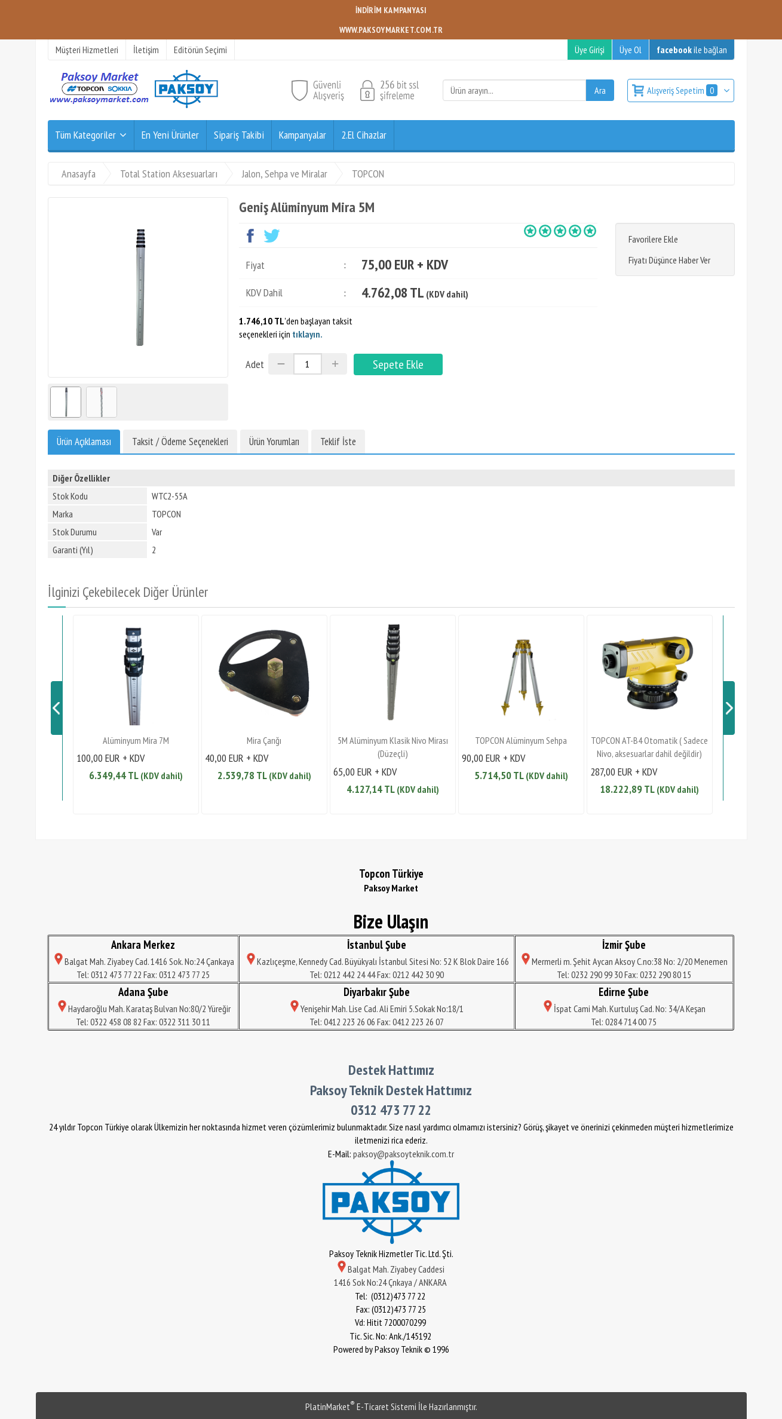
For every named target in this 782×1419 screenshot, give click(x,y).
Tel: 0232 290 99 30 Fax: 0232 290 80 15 (624, 974)
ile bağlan (692, 50)
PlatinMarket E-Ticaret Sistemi (360, 1406)
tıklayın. (307, 334)
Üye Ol (631, 50)
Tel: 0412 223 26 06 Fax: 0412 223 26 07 (376, 1022)
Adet (255, 364)
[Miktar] (307, 364)
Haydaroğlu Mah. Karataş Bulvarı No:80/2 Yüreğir (143, 1009)
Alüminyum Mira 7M (136, 740)
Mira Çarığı (264, 740)
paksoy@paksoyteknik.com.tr (403, 1154)
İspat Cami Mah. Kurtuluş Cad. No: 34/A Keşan (624, 1009)
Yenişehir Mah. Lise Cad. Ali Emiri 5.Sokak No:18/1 (377, 1009)
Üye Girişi (590, 50)
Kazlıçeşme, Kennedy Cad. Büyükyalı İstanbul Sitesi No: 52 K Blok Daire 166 (377, 961)
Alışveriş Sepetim (683, 90)
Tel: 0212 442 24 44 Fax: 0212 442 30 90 (376, 974)
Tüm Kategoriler (85, 135)
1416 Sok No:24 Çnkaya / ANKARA (391, 1282)
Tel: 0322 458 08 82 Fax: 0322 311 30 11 (143, 1022)
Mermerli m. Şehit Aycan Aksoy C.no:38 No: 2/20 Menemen (624, 961)
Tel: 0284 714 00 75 (624, 1022)
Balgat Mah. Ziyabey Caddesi (391, 1269)
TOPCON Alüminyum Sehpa (521, 740)
